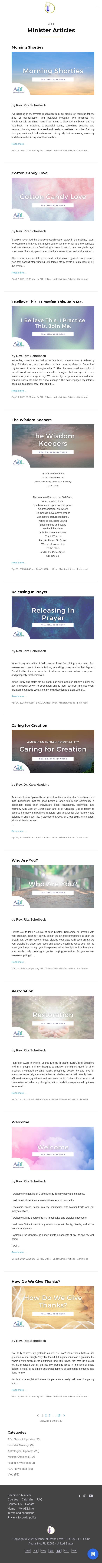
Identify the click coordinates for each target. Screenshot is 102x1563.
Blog (51, 23)
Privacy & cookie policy (22, 1517)
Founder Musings (21, 1445)
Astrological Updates (23, 1451)
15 (59, 1415)
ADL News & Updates (24, 1439)
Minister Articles (67, 150)
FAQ (39, 1499)
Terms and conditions (21, 1512)
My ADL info (26, 1508)
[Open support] (92, 1554)
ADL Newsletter (20, 1468)
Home (11, 1508)
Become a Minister (19, 1495)
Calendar (27, 1499)
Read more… (19, 144)
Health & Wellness (21, 1462)
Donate (29, 1504)
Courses (13, 1499)
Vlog (13, 1474)
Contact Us (15, 1504)
